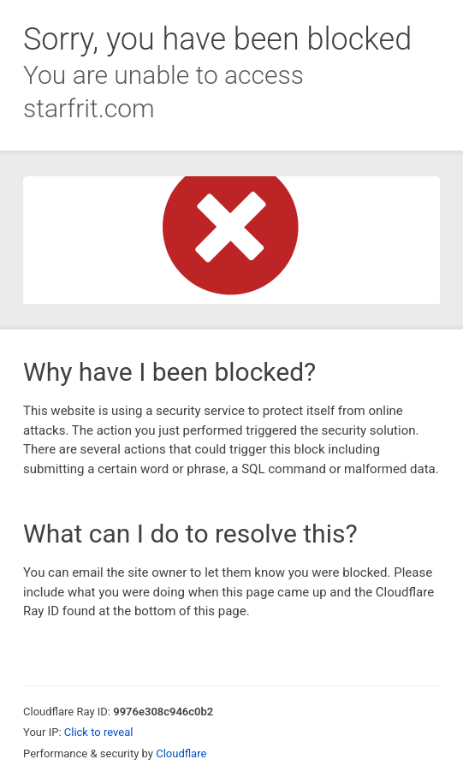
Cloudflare (181, 753)
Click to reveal (99, 732)
